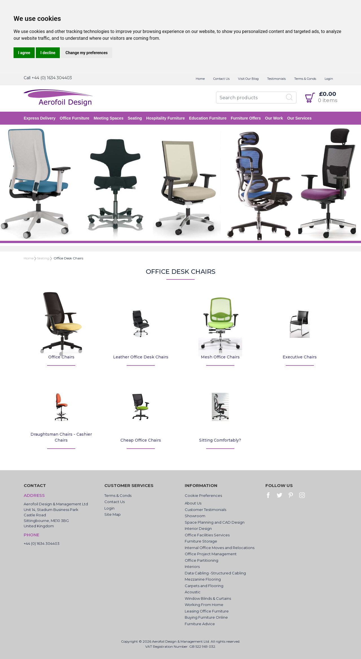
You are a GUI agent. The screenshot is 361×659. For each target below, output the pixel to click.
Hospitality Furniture (165, 118)
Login (329, 79)
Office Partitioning (201, 560)
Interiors (192, 566)
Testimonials (276, 79)
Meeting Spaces (109, 118)
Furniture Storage (201, 541)
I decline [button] (47, 52)
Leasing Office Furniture (207, 611)
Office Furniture (74, 118)
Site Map (112, 514)
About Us (193, 503)
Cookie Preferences (203, 495)
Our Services (299, 118)
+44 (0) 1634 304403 (52, 77)
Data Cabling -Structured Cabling (215, 573)
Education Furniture (207, 118)
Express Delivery (40, 118)
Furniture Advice (200, 623)
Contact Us (221, 79)
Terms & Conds (305, 79)
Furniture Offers (246, 118)
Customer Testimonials (205, 509)
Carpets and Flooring (204, 585)
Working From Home (204, 604)
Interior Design (198, 528)
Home (200, 79)
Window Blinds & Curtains (208, 598)
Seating (135, 118)
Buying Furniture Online (206, 617)
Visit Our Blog (248, 79)
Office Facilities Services (207, 535)
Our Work (274, 118)
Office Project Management (211, 554)
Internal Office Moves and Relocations (219, 547)
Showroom (195, 515)
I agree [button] (24, 52)
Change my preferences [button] (86, 52)
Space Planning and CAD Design (215, 522)
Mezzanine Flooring (203, 579)
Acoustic (193, 592)
